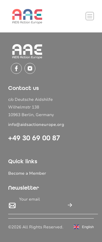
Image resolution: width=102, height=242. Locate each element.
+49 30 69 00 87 (34, 138)
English (84, 227)
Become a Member (27, 173)
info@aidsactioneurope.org (36, 124)
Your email (29, 199)
